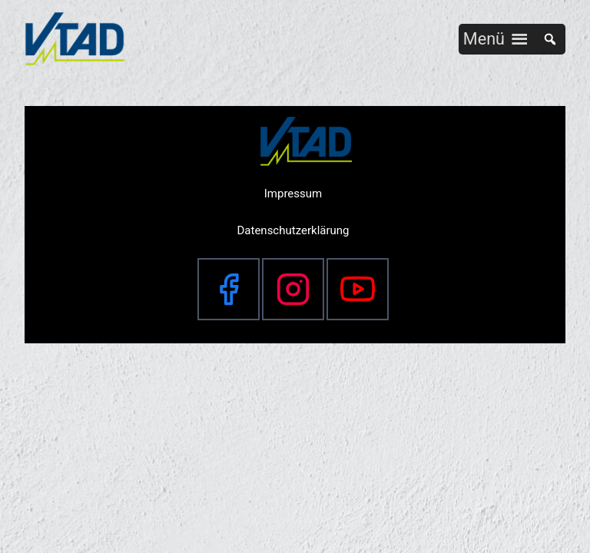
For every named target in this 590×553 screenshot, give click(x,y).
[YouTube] (357, 289)
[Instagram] (293, 289)
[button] (484, 39)
